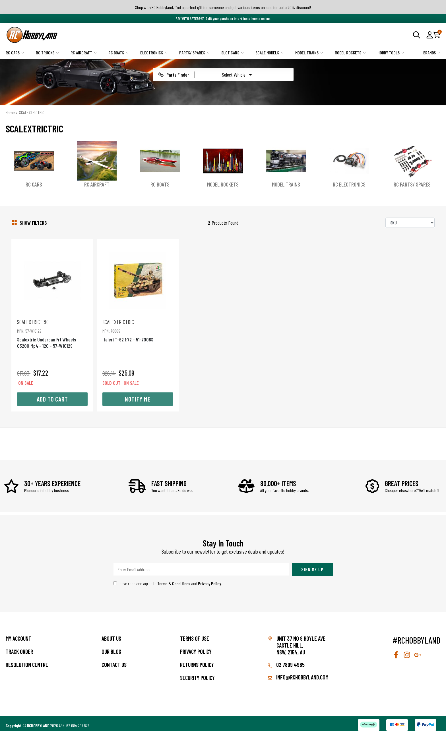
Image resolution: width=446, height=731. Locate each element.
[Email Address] (201, 564)
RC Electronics (349, 184)
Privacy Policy (209, 578)
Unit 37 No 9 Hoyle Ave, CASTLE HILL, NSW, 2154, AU (301, 640)
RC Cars (15, 52)
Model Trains (309, 52)
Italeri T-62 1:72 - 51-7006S (136, 326)
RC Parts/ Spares (412, 184)
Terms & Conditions (173, 578)
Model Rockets (350, 52)
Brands (431, 52)
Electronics (154, 52)
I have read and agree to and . (167, 578)
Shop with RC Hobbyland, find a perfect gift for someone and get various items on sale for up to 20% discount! (223, 7)
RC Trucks (47, 52)
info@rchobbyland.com (298, 672)
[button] (429, 34)
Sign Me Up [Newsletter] (312, 564)
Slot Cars (232, 52)
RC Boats (118, 52)
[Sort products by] (410, 223)
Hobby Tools (390, 52)
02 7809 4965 (286, 659)
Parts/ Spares (194, 52)
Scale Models (269, 52)
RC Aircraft (84, 52)
